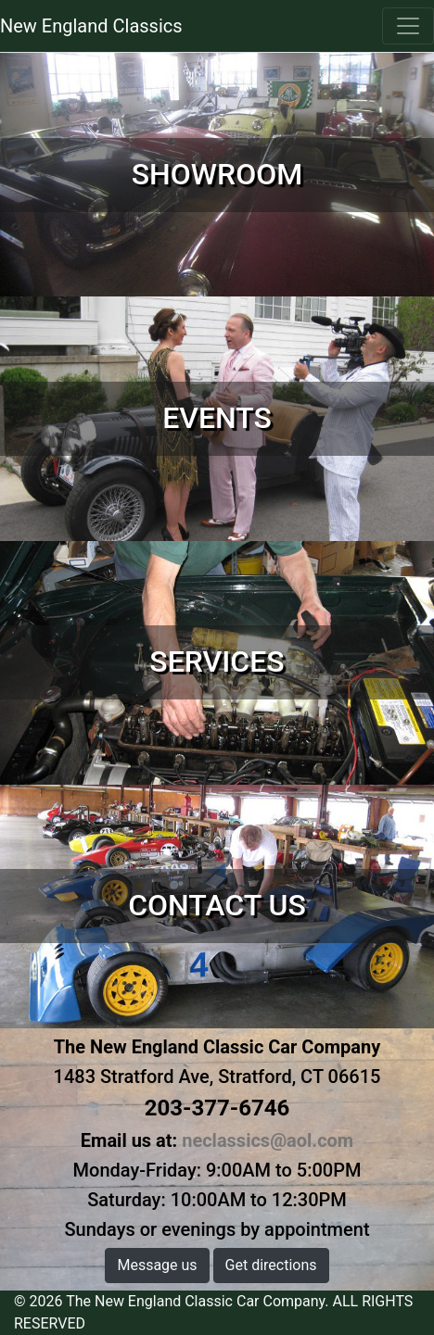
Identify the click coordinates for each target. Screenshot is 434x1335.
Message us (157, 1265)
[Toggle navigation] (408, 25)
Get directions (271, 1265)
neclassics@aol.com (267, 1140)
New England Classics (91, 26)
